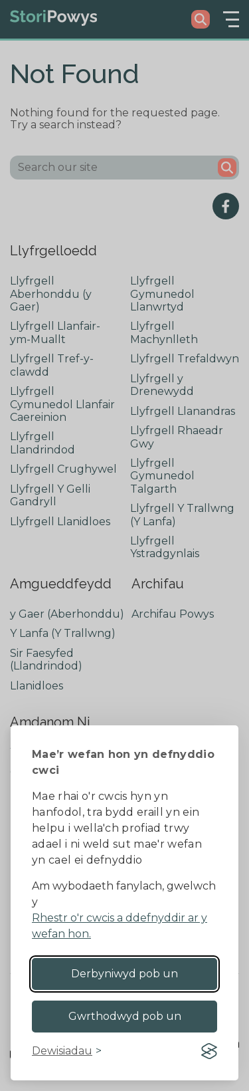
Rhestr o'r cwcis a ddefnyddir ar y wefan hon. (119, 925)
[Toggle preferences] (67, 1051)
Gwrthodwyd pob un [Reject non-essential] (124, 1016)
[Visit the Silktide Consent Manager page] (209, 1051)
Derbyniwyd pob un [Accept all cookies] (124, 973)
